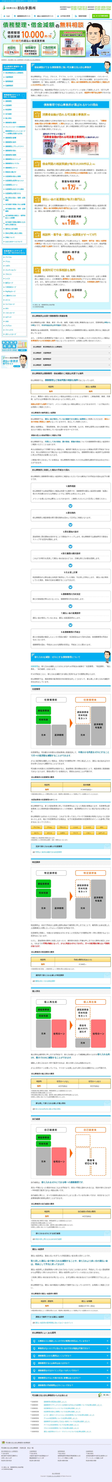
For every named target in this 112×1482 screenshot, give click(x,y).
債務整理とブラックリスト (14, 146)
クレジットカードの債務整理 (15, 127)
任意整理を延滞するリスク (14, 180)
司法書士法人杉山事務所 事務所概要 (81, 16)
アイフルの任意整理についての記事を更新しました (61, 1425)
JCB (6, 321)
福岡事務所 (9, 81)
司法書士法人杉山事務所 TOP (6, 16)
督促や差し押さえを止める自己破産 (48, 1239)
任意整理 (8, 105)
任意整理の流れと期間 (13, 176)
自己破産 (8, 114)
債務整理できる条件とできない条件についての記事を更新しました (67, 1421)
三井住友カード (10, 287)
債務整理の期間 (10, 155)
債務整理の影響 (10, 138)
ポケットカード (10, 334)
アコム (49, 827)
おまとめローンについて (13, 242)
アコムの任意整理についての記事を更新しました (60, 1418)
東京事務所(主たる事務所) (14, 73)
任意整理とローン (11, 185)
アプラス (8, 326)
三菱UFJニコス (10, 296)
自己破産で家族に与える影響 (15, 204)
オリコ (49, 833)
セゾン (36, 833)
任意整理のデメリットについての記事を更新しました (62, 1408)
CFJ (101, 827)
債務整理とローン (11, 168)
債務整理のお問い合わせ (99, 16)
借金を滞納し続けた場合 (13, 233)
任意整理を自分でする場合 (14, 189)
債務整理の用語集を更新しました (55, 1402)
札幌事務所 (9, 85)
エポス (62, 833)
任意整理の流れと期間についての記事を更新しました (62, 1411)
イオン (88, 833)
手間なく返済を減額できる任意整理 (48, 852)
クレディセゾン (10, 270)
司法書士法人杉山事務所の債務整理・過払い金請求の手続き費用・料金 (63, 16)
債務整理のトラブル (12, 163)
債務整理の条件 (10, 142)
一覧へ (107, 1394)
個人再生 (8, 118)
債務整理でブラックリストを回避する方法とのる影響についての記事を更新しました (73, 1405)
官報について (10, 237)
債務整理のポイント (22, 16)
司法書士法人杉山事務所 (53, 1476)
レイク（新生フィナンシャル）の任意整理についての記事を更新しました (69, 1415)
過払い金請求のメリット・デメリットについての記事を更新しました (67, 1431)
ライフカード (10, 304)
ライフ (75, 833)
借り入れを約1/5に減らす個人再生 (48, 1109)
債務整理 (34, 666)
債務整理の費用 (10, 122)
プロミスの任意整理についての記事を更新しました (61, 1428)
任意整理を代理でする (13, 193)
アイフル (36, 827)
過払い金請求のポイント (43, 16)
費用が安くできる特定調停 (45, 981)
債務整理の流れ (10, 150)
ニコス (75, 827)
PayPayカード (10, 291)
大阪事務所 (9, 77)
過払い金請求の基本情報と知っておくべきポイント (54, 1323)
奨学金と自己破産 (11, 229)
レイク (88, 827)
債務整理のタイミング (13, 159)
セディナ (102, 833)
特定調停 (8, 110)
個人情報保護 (56, 1473)
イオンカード (10, 313)
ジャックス (9, 330)
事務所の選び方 (10, 172)
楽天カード (9, 283)
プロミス (63, 827)
